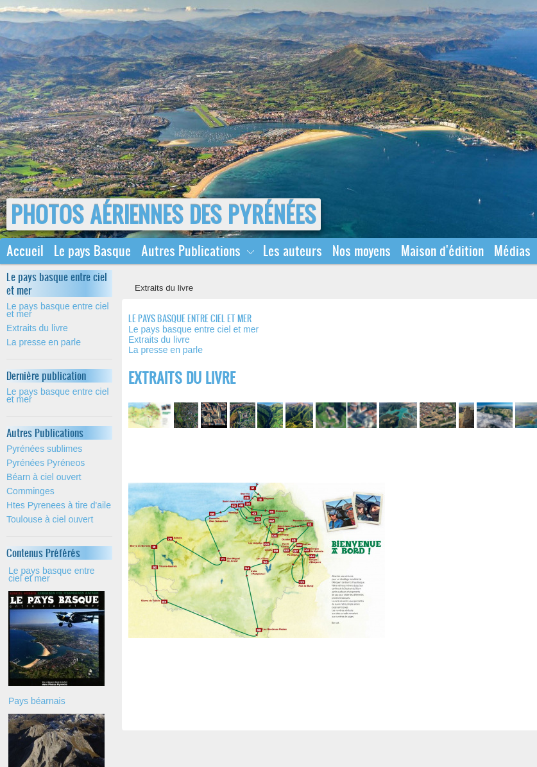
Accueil (25, 250)
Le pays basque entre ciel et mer (57, 310)
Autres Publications (191, 250)
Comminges (30, 491)
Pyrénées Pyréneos (45, 463)
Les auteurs (292, 250)
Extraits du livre (37, 328)
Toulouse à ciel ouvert (49, 519)
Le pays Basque (92, 250)
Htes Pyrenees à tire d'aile (58, 505)
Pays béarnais (36, 701)
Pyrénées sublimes (44, 449)
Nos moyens (361, 250)
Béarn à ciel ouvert (43, 477)
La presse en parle (43, 342)
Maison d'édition (442, 250)
